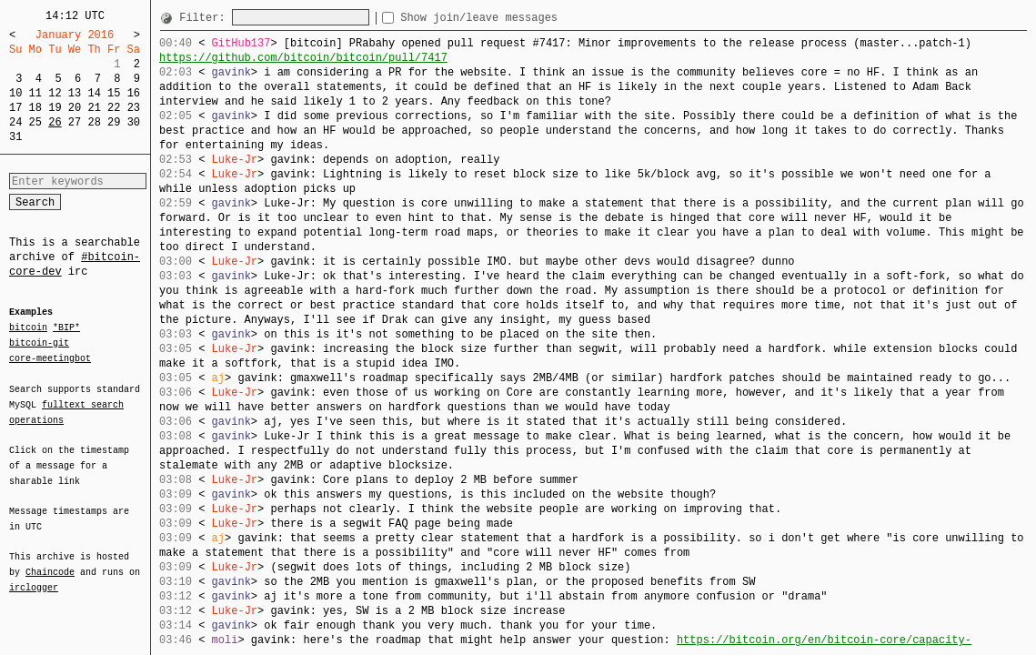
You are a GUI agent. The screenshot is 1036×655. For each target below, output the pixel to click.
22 (113, 108)
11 (35, 93)
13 (74, 93)
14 (93, 93)
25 (35, 122)
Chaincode (50, 561)
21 (93, 108)
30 (133, 122)
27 (74, 122)
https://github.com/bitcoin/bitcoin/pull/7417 (303, 58)
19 (54, 108)
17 (15, 108)
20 (74, 108)
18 (35, 108)
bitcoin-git (39, 343)
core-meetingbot (50, 357)
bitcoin (28, 328)
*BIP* (66, 328)
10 (15, 93)
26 (54, 122)
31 (15, 137)
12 (54, 93)
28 (93, 122)
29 (113, 122)
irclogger (33, 575)
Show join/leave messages (511, 17)
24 (15, 122)
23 (133, 108)
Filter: (205, 17)
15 (113, 93)
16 (133, 93)
